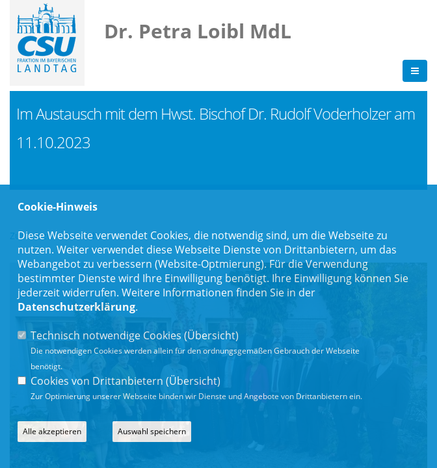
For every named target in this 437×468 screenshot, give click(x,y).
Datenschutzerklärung (76, 307)
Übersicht (211, 335)
